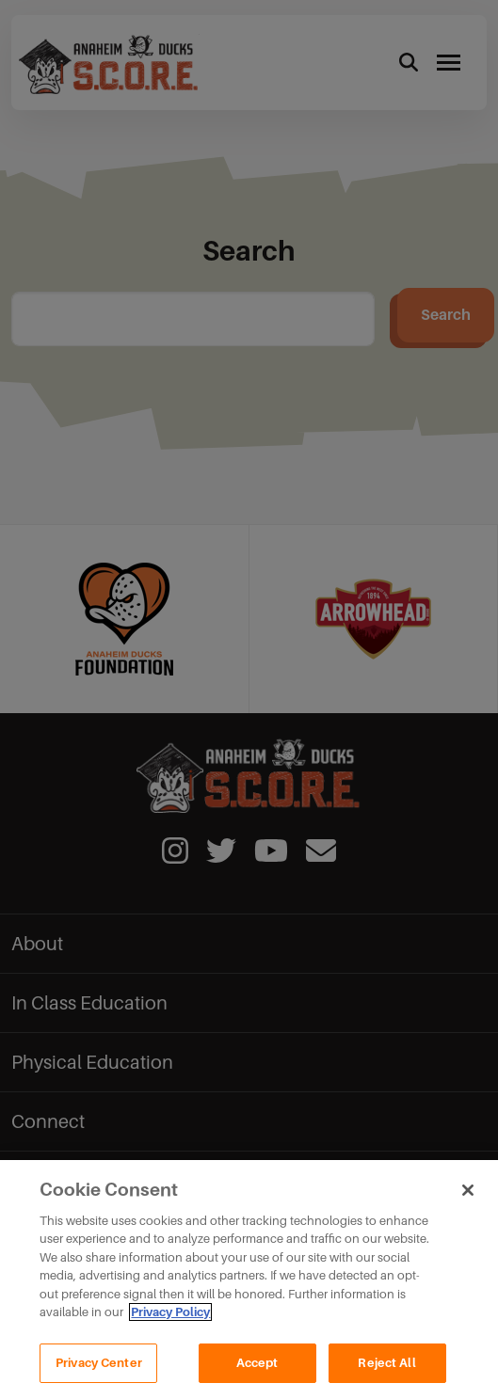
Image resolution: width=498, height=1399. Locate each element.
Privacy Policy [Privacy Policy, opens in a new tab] (170, 1322)
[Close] (468, 1199)
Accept (257, 1372)
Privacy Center (99, 1372)
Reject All (386, 1372)
